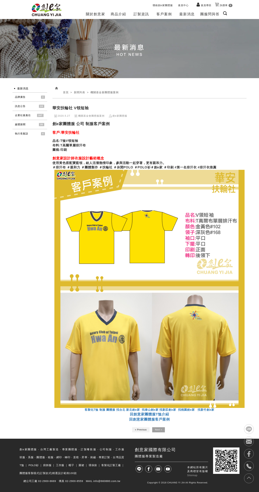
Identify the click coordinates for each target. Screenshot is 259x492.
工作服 (60, 465)
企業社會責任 (23, 115)
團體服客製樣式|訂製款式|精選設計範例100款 (48, 473)
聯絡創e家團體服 (163, 5)
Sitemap (192, 475)
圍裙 (81, 465)
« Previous (141, 429)
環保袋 (93, 465)
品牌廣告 (20, 97)
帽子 (71, 465)
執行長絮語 (21, 133)
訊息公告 (20, 106)
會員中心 (183, 5)
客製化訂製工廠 (111, 465)
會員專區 (206, 5)
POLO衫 (34, 465)
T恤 (22, 465)
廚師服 (47, 465)
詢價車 (223, 4)
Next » (158, 429)
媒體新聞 (20, 124)
